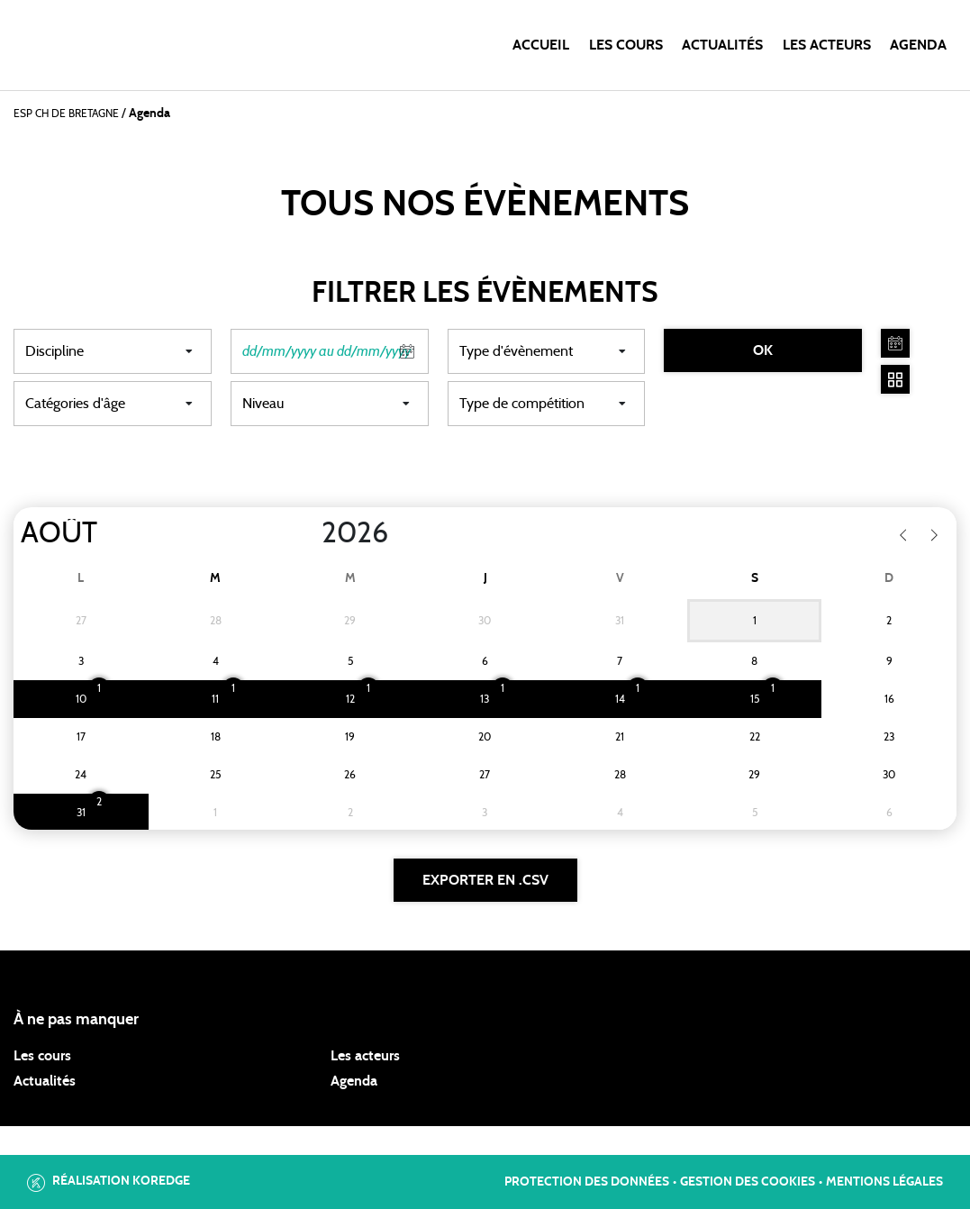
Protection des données (586, 1182)
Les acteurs (827, 45)
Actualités (722, 45)
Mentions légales (884, 1182)
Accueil (540, 45)
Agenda (918, 45)
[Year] (307, 533)
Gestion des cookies (747, 1182)
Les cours (626, 45)
